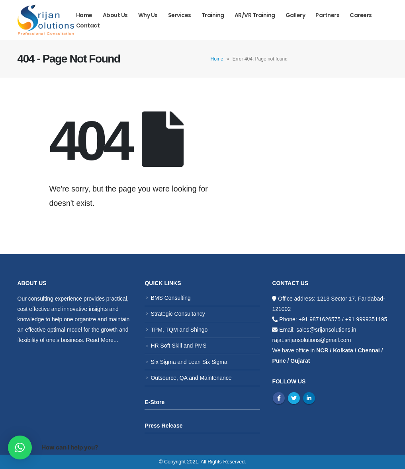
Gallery (295, 15)
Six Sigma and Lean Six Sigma (189, 362)
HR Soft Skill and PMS (178, 345)
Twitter (294, 398)
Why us (148, 15)
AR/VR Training (255, 15)
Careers (361, 15)
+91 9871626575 (320, 319)
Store (157, 402)
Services (179, 15)
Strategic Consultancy (178, 314)
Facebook (279, 398)
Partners (327, 15)
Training (213, 15)
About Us (115, 15)
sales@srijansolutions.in (326, 329)
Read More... (102, 340)
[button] (20, 447)
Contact (88, 25)
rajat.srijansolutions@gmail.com (311, 340)
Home (84, 15)
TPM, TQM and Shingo (179, 329)
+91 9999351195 (366, 319)
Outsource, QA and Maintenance (191, 378)
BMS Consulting (170, 298)
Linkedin (309, 398)
